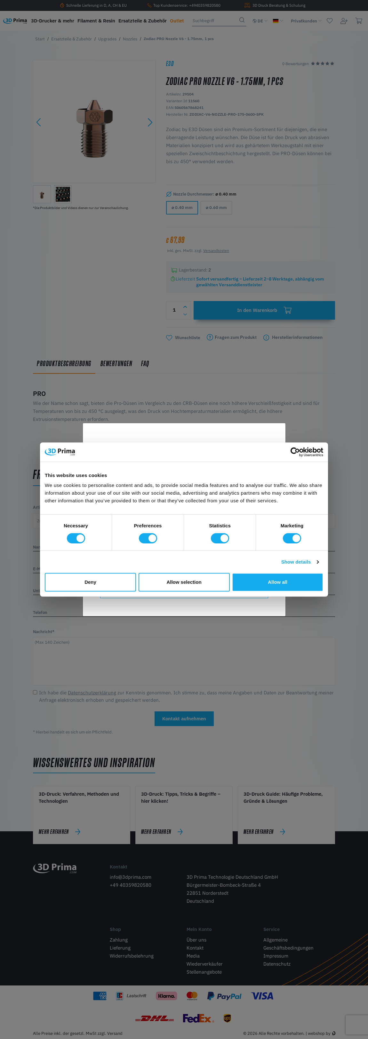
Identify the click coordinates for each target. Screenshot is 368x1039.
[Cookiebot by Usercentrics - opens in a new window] (295, 452)
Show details (296, 562)
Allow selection (183, 582)
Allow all (277, 582)
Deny (90, 582)
